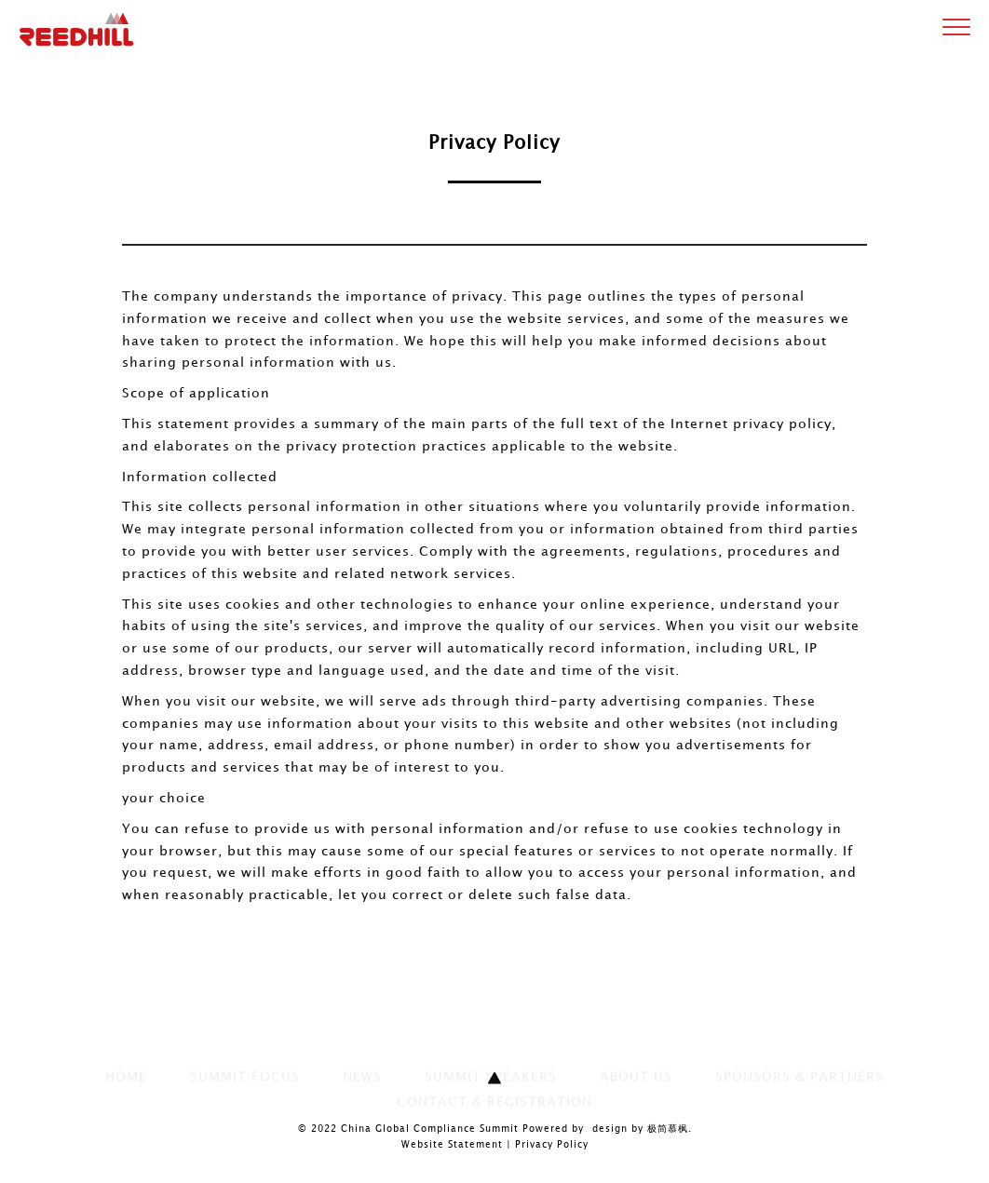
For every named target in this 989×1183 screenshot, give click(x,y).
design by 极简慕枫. (642, 1129)
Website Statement (452, 1144)
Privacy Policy (552, 1144)
